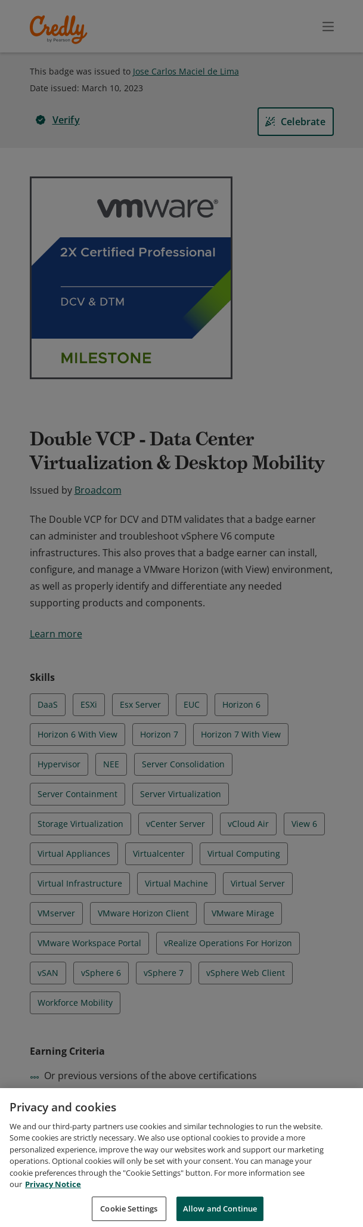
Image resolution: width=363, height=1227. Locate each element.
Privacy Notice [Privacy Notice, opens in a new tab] (53, 1197)
